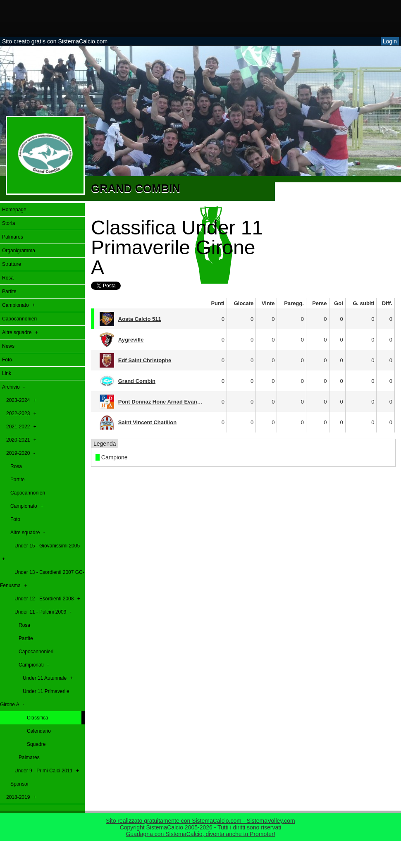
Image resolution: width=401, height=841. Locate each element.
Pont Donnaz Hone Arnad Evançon (162, 402)
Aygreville (131, 340)
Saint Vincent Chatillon (147, 422)
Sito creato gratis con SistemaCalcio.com (54, 41)
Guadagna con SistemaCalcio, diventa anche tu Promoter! (200, 834)
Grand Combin (136, 381)
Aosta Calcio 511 (139, 319)
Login (390, 41)
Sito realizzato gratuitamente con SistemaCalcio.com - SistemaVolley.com (200, 820)
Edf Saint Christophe (145, 360)
